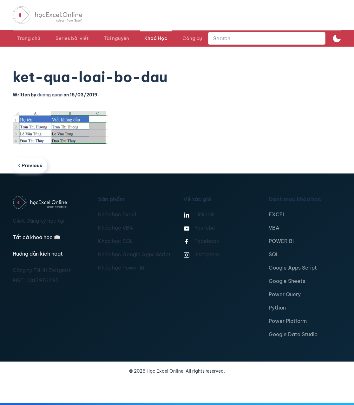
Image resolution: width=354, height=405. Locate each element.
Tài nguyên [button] (116, 38)
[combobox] (266, 38)
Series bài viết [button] (72, 38)
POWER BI (281, 241)
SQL (274, 254)
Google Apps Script (293, 268)
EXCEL (277, 214)
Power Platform (288, 321)
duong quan (49, 95)
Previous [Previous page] (30, 165)
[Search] (266, 38)
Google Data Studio (293, 334)
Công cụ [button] (192, 38)
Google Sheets (287, 281)
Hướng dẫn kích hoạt (38, 254)
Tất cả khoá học (36, 237)
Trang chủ (28, 38)
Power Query (285, 294)
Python (277, 307)
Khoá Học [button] (155, 38)
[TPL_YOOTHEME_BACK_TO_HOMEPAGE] (53, 15)
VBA (274, 228)
